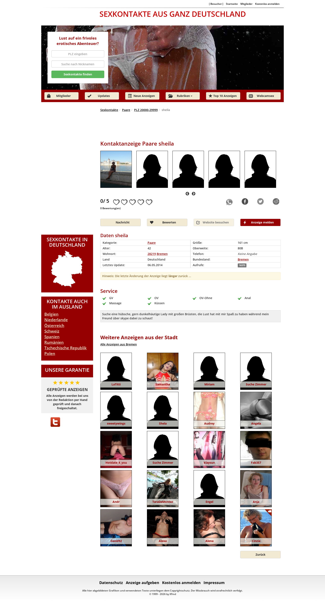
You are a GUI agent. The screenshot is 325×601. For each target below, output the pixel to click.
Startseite (232, 3)
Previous (187, 194)
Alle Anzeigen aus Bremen (118, 344)
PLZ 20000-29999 (146, 110)
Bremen (243, 259)
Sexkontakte (109, 110)
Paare (126, 110)
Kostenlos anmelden (267, 3)
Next (194, 194)
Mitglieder (246, 3)
